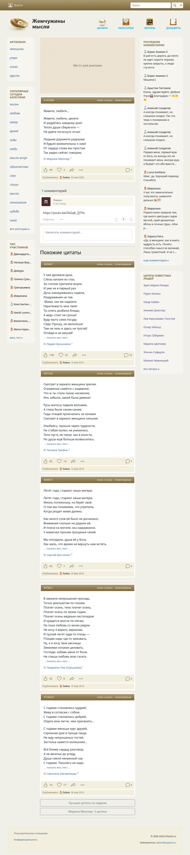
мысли (14, 193)
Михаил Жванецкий (155, 360)
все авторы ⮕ (151, 369)
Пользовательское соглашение (31, 833)
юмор (14, 122)
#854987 (48, 264)
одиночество (19, 167)
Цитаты (102, 20)
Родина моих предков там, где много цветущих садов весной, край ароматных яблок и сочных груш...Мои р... (160, 220)
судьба (14, 211)
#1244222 (49, 697)
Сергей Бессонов (58, 555)
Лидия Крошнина (59, 344)
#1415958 (49, 100)
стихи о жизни (104, 100)
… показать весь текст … (57, 337)
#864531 (48, 479)
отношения (18, 202)
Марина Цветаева (154, 344)
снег (13, 176)
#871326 (48, 373)
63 (50, 566)
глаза (14, 67)
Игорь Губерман (153, 335)
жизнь (14, 104)
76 (50, 785)
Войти (15, 5)
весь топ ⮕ (16, 337)
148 (51, 355)
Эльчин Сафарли (154, 352)
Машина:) (149, 79)
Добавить (173, 20)
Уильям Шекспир (154, 310)
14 (64, 461)
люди (13, 149)
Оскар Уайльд (152, 327)
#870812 (48, 587)
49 (50, 170)
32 (66, 355)
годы (13, 140)
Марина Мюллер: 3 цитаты (87, 811)
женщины (17, 49)
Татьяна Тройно (57, 450)
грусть (15, 76)
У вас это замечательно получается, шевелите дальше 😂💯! (158, 196)
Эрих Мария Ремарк (156, 285)
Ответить (48, 219)
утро (13, 58)
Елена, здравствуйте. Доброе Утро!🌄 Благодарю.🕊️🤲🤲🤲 (161, 95)
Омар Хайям (151, 302)
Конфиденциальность (25, 839)
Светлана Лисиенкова (61, 773)
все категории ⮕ (20, 229)
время (14, 131)
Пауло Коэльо (151, 293)
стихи (14, 185)
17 (64, 785)
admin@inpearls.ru (166, 842)
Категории (126, 20)
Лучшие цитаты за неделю (87, 803)
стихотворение (123, 100)
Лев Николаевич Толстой (159, 318)
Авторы (149, 20)
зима (13, 220)
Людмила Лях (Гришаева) (64, 667)
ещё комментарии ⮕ (156, 260)
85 (50, 461)
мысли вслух (18, 158)
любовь (15, 113)
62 (50, 678)
